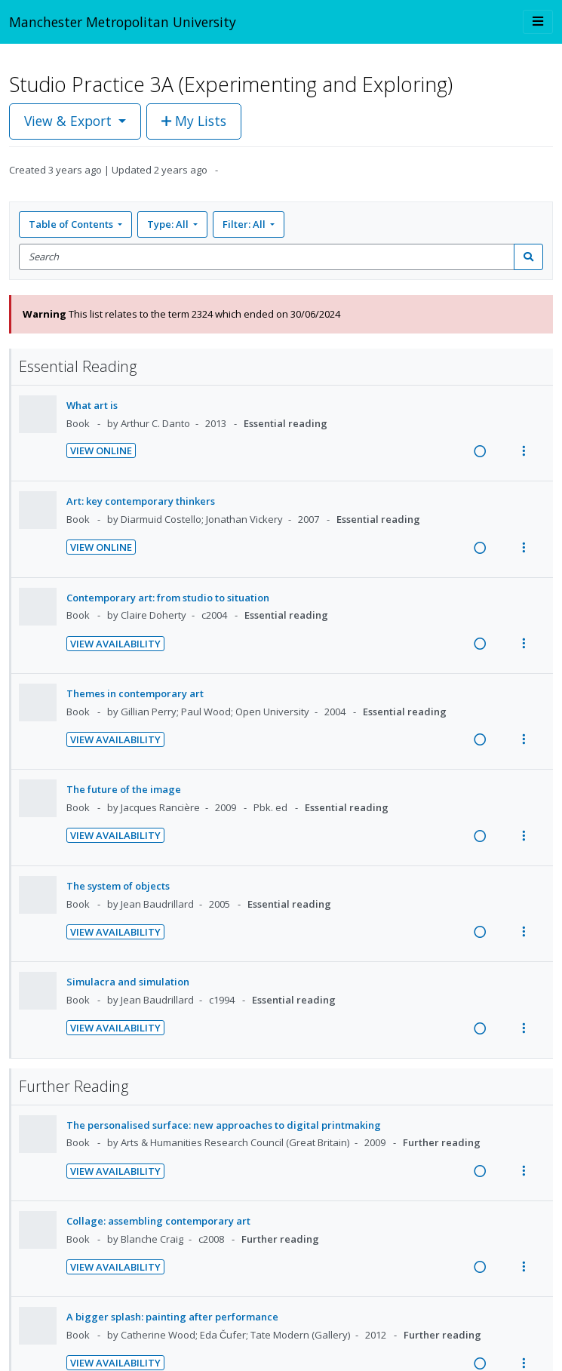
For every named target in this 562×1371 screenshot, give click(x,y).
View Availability (115, 643)
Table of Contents (72, 224)
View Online (101, 450)
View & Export (69, 121)
